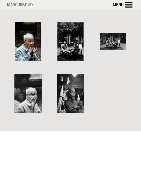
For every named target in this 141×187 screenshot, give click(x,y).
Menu (123, 5)
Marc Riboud (20, 5)
